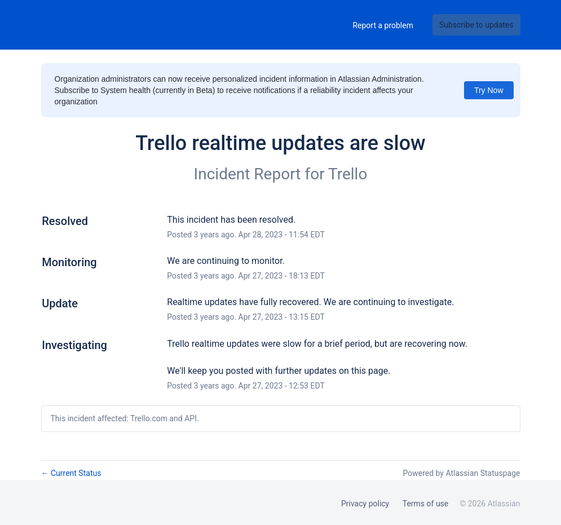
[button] (476, 25)
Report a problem (382, 25)
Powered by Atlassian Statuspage (461, 473)
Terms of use (426, 503)
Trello (347, 174)
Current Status (71, 473)
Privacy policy (365, 503)
